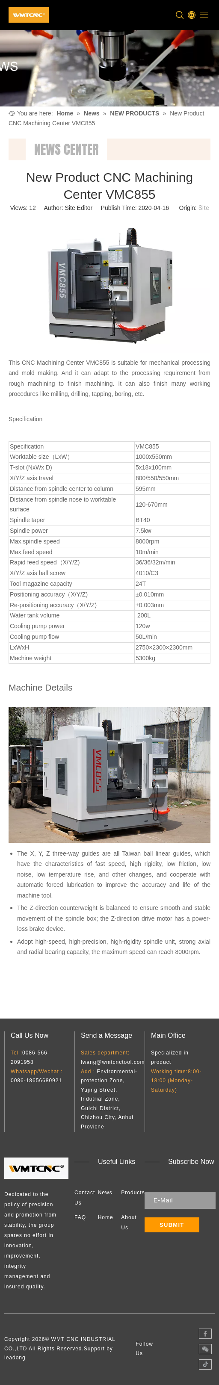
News (105, 1193)
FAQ (80, 1217)
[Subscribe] (172, 1224)
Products (133, 1193)
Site (203, 207)
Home (105, 1217)
